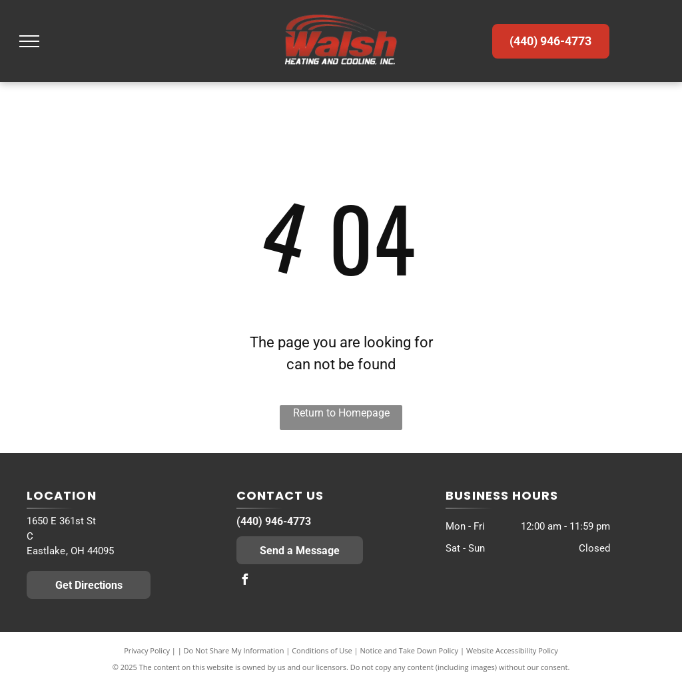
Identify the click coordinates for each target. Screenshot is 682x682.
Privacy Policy (147, 650)
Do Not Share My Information (234, 650)
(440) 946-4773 (273, 521)
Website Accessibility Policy (512, 650)
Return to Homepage (341, 413)
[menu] (29, 41)
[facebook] (245, 581)
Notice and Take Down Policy (409, 650)
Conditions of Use (322, 650)
